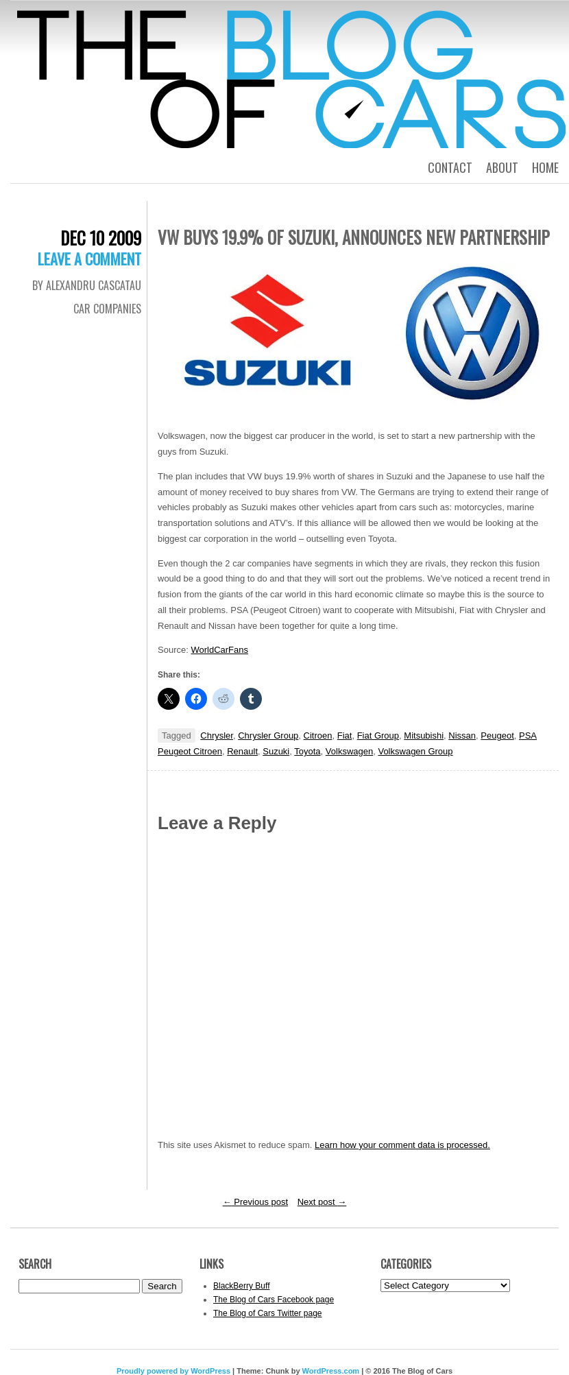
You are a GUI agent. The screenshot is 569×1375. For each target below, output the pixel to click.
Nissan (462, 735)
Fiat (344, 735)
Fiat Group (378, 735)
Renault (242, 751)
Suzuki (276, 751)
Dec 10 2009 (100, 237)
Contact (450, 167)
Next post (322, 1202)
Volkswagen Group (415, 751)
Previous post (255, 1202)
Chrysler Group (268, 735)
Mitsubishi (424, 735)
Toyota (307, 751)
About (502, 167)
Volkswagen (349, 751)
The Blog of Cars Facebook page (273, 1299)
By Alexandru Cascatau (86, 285)
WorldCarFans (219, 650)
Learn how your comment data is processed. (402, 1145)
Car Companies (107, 308)
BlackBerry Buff (241, 1286)
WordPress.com (331, 1371)
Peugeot (497, 735)
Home (545, 167)
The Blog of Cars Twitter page (267, 1313)
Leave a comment (89, 259)
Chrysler (216, 735)
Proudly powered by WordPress (173, 1371)
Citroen (318, 735)
